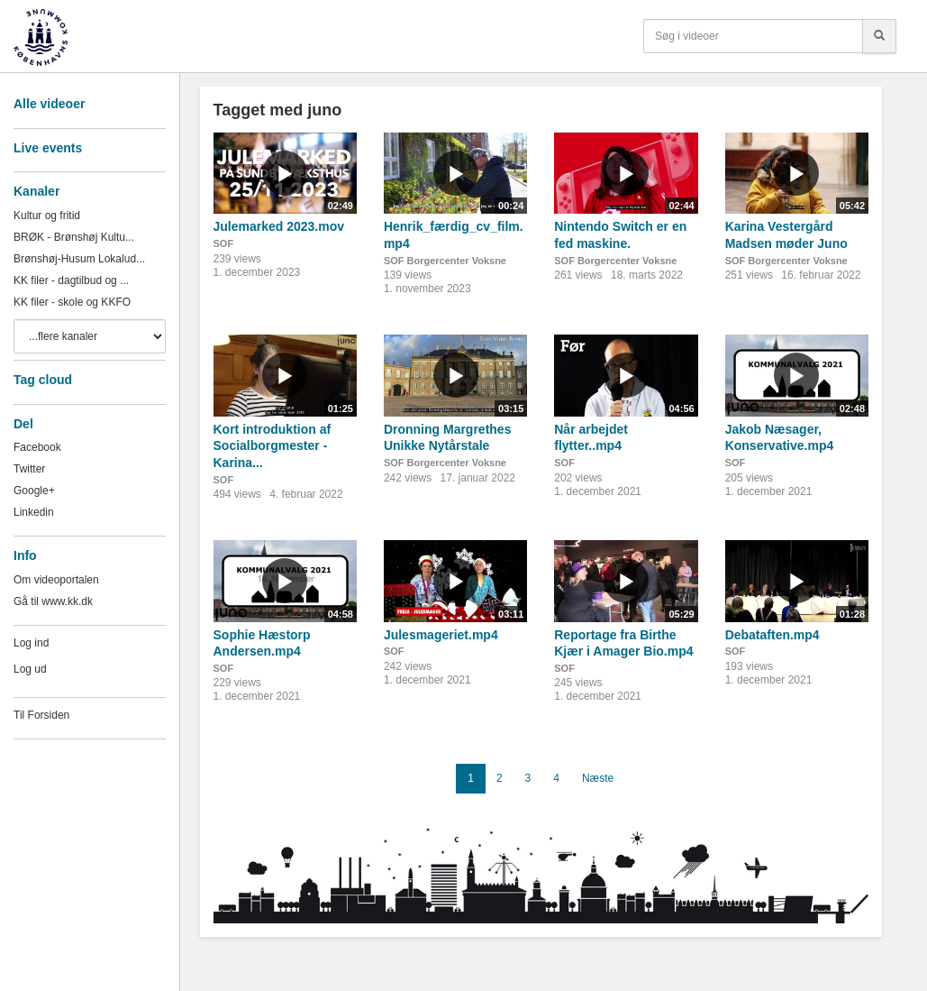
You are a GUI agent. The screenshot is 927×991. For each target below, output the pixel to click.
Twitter (29, 469)
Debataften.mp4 (772, 635)
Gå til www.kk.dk (53, 601)
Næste (597, 778)
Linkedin (34, 512)
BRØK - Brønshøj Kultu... (74, 237)
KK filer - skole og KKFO (72, 302)
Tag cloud (43, 379)
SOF (224, 243)
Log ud (30, 669)
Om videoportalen (56, 579)
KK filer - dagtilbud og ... (71, 280)
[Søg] (879, 36)
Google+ (34, 490)
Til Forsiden (41, 715)
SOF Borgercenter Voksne (445, 260)
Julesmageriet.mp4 (441, 635)
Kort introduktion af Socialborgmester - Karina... (273, 446)
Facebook (37, 447)
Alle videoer (49, 103)
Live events (48, 148)
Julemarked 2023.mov (279, 226)
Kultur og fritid (47, 215)
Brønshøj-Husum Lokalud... (79, 258)
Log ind (31, 643)
